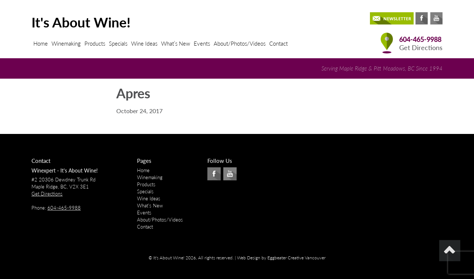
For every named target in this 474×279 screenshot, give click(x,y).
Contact (278, 43)
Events (202, 43)
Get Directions (421, 48)
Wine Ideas (144, 43)
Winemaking (66, 43)
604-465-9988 (420, 39)
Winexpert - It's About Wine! (64, 170)
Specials (118, 43)
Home (40, 43)
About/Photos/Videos (240, 43)
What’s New (175, 43)
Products (94, 43)
